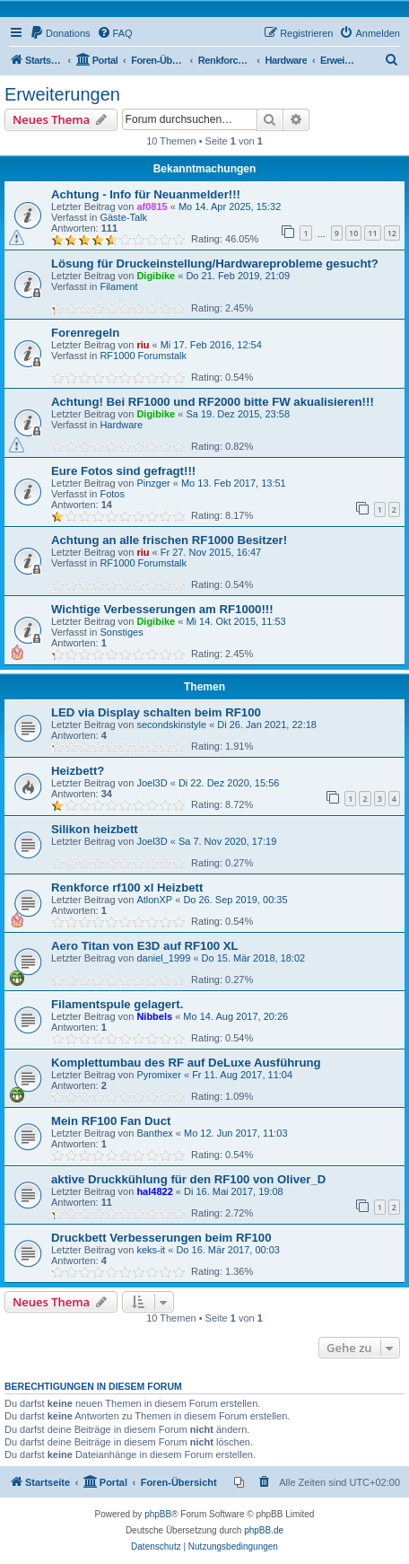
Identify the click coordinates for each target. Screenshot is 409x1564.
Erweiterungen (62, 94)
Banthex (154, 1133)
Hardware (121, 424)
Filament (118, 286)
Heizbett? (77, 771)
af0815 (151, 206)
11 (372, 233)
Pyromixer (158, 1074)
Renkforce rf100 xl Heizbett (127, 887)
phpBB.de (263, 1530)
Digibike (155, 275)
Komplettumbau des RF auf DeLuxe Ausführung (186, 1062)
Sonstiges (121, 632)
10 (353, 233)
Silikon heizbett (94, 829)
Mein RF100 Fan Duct (110, 1121)
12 (391, 233)
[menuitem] (60, 33)
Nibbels (154, 1016)
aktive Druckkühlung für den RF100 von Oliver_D (188, 1179)
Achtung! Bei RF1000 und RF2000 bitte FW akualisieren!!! (212, 402)
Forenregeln (85, 332)
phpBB (157, 1514)
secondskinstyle (171, 724)
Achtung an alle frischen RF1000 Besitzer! (169, 540)
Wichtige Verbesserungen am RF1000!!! (162, 609)
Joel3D (151, 783)
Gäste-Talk (123, 217)
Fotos (112, 493)
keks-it (150, 1249)
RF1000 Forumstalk (143, 355)
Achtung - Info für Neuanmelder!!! (145, 194)
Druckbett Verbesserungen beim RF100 (161, 1237)
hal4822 (154, 1191)
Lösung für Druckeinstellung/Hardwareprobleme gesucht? (215, 263)
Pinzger (153, 483)
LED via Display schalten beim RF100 (156, 712)
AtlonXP (154, 899)
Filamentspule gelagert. (117, 1004)
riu (142, 344)
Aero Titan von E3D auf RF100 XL (145, 946)
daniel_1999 (163, 958)
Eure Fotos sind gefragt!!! (123, 471)
